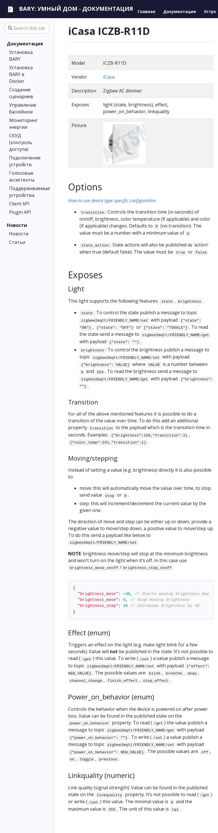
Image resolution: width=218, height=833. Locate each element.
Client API (19, 204)
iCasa (108, 77)
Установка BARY (21, 55)
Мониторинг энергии (23, 123)
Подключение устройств (25, 161)
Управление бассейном (22, 108)
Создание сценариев (21, 93)
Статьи (17, 242)
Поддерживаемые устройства (26, 191)
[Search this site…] (27, 28)
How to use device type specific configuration (112, 200)
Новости (17, 225)
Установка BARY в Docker (21, 74)
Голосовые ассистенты (21, 176)
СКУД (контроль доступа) (20, 142)
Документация (25, 44)
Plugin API (20, 212)
